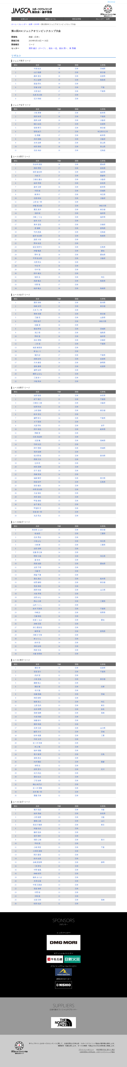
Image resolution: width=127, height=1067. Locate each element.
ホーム (14, 24)
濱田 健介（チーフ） (38, 48)
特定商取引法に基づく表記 (105, 1049)
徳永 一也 (53, 48)
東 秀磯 (72, 48)
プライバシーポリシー (86, 1049)
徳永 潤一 (63, 48)
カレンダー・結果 (103, 19)
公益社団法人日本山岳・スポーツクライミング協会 (97, 1052)
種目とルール (50, 19)
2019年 (36, 24)
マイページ (111, 1)
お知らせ (24, 19)
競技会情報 (76, 19)
